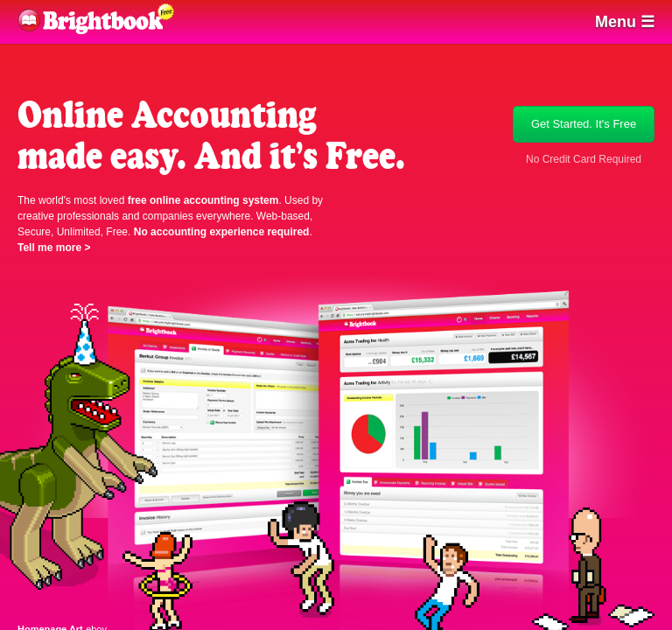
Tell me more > (54, 248)
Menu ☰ (624, 22)
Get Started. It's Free (583, 123)
